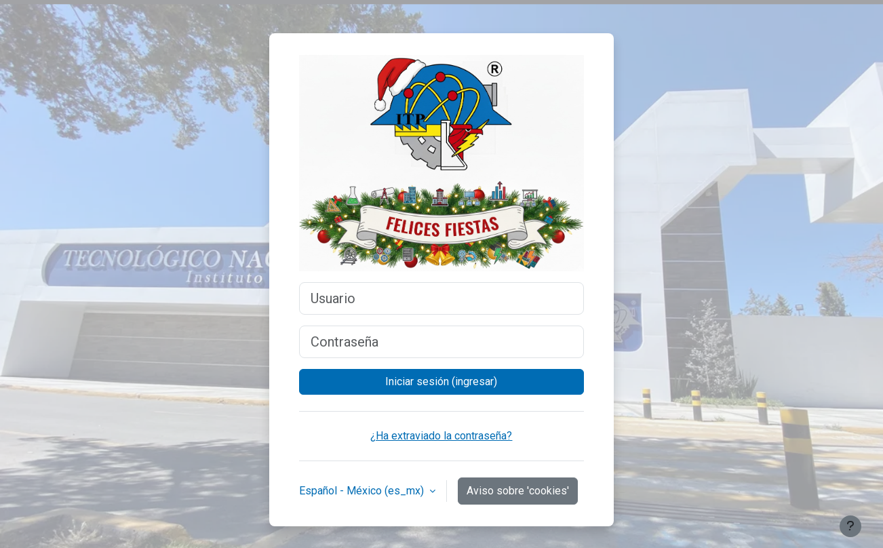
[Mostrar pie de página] (850, 526)
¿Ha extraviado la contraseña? (441, 435)
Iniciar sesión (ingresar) (441, 381)
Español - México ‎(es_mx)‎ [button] (363, 490)
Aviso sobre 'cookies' (518, 490)
